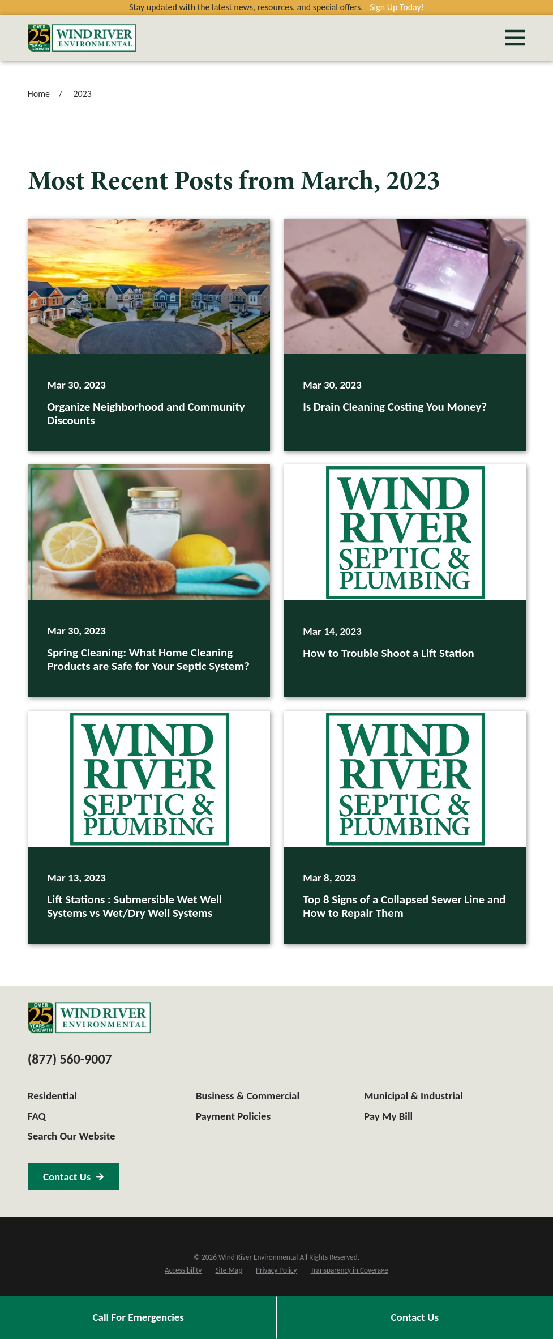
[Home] (82, 38)
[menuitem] (183, 1271)
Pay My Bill (388, 1116)
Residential (52, 1095)
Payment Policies (233, 1116)
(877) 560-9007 (70, 1059)
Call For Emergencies (138, 1317)
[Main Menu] (515, 38)
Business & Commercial (247, 1095)
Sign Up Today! (397, 7)
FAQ (37, 1116)
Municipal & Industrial (413, 1095)
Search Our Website (71, 1135)
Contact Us (415, 1317)
